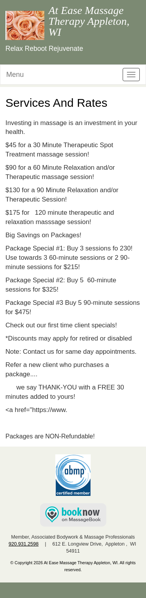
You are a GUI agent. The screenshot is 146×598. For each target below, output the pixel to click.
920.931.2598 (24, 544)
